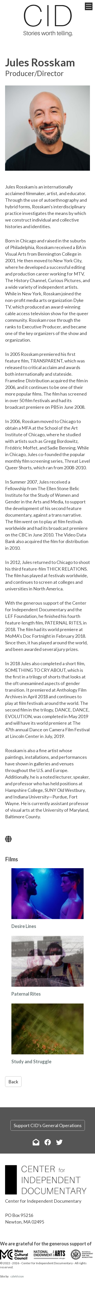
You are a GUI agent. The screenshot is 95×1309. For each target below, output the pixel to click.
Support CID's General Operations (48, 1125)
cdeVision (17, 1276)
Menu (88, 6)
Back (13, 1081)
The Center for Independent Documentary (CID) (47, 20)
